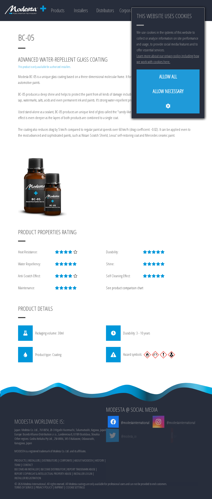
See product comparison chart (124, 287)
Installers (81, 10)
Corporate (127, 10)
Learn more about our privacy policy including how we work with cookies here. (168, 58)
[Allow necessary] (168, 91)
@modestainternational (135, 422)
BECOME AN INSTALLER (26, 490)
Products (57, 10)
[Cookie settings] (168, 106)
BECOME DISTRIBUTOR (53, 490)
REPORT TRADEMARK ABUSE (81, 490)
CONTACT (27, 485)
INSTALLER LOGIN (83, 494)
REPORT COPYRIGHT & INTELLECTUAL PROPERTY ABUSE (42, 494)
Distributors (105, 10)
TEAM (17, 485)
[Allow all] (168, 76)
